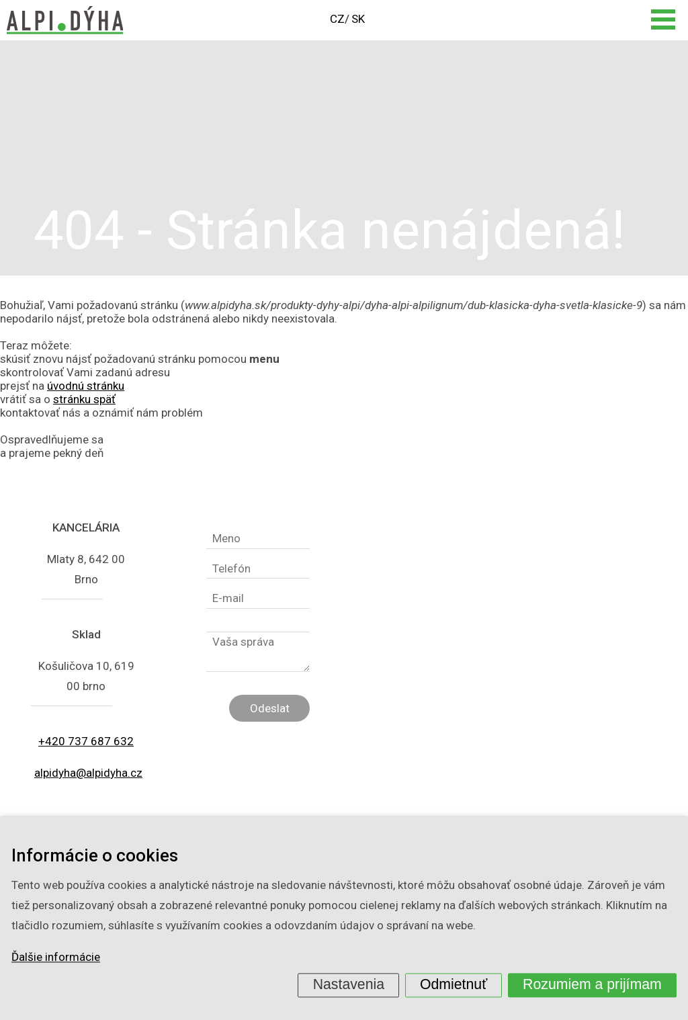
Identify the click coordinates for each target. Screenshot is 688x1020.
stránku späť (84, 399)
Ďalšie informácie (55, 957)
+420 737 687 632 (86, 741)
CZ (337, 19)
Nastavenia (348, 984)
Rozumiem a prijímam (592, 984)
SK (358, 19)
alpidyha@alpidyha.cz (88, 772)
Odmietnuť (453, 984)
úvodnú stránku (85, 385)
